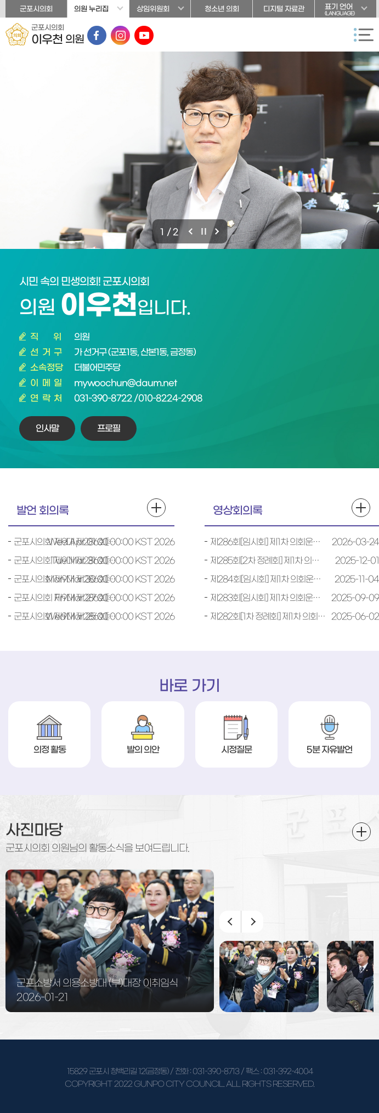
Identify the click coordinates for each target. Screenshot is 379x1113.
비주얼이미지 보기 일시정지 (204, 231)
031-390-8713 (216, 1071)
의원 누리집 (91, 9)
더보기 (361, 831)
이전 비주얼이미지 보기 (191, 231)
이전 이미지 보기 (230, 922)
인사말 (47, 428)
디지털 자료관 (283, 9)
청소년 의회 (222, 9)
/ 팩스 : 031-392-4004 (277, 1071)
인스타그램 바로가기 (120, 35)
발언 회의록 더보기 (156, 507)
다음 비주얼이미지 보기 (217, 231)
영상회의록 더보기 (361, 507)
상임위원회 (153, 9)
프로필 (108, 428)
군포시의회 (36, 9)
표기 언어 (345, 10)
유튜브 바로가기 (144, 35)
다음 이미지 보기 (252, 922)
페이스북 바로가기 (96, 35)
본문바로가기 (0, 0)
